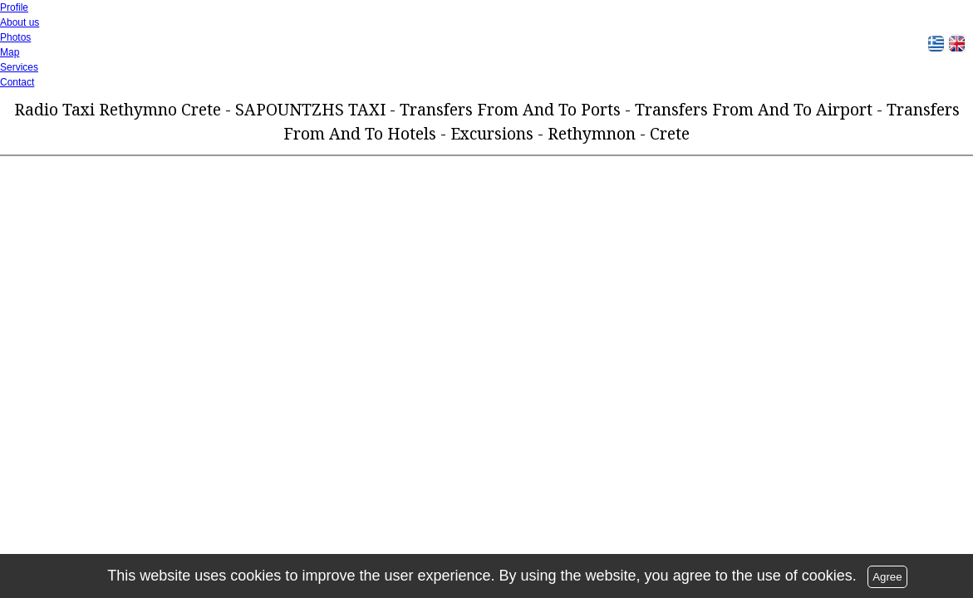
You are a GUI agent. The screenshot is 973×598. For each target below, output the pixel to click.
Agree (887, 577)
